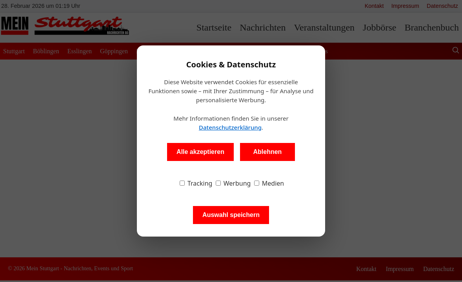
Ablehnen (267, 151)
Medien (269, 183)
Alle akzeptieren (200, 151)
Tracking (196, 183)
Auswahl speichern (231, 215)
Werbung (233, 183)
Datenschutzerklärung (230, 127)
